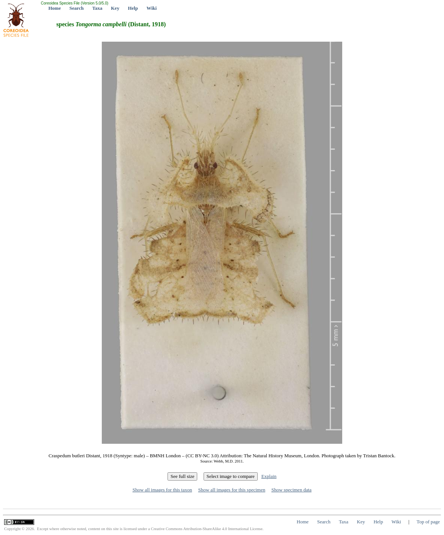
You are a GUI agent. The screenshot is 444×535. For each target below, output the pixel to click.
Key (115, 8)
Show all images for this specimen (231, 490)
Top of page (428, 521)
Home (54, 8)
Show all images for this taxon (162, 490)
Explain (268, 476)
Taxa (97, 8)
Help (133, 8)
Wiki (151, 8)
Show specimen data (291, 490)
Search (76, 8)
